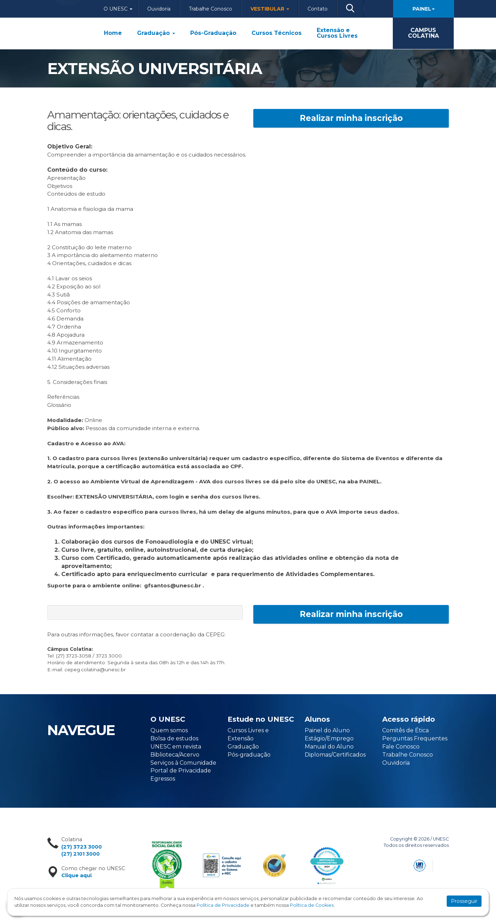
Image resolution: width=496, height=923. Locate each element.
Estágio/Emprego (329, 738)
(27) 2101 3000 (80, 854)
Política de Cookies (312, 905)
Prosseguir (464, 901)
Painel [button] (424, 9)
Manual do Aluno (329, 746)
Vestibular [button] (269, 9)
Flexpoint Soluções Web (444, 864)
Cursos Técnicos (277, 33)
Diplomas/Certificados (335, 754)
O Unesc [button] (118, 9)
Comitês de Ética (405, 730)
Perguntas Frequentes (414, 738)
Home (113, 33)
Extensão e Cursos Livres (337, 33)
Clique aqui (76, 875)
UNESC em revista (175, 746)
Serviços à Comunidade (183, 762)
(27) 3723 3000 (81, 847)
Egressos (162, 778)
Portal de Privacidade (180, 770)
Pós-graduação (249, 754)
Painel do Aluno (327, 730)
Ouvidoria (158, 9)
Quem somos (169, 730)
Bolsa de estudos (174, 738)
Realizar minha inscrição (351, 118)
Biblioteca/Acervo (174, 754)
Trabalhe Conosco (210, 9)
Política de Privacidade (223, 905)
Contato (318, 9)
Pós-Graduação (213, 33)
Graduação (156, 33)
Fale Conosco (401, 746)
